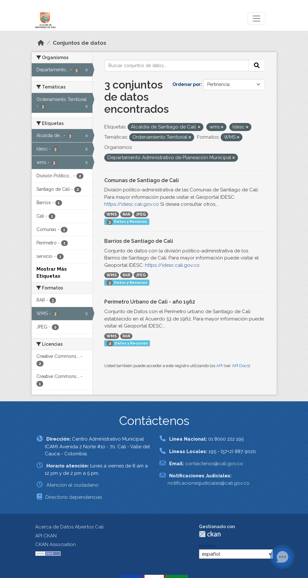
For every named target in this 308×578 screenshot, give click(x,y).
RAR (126, 214)
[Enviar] (257, 65)
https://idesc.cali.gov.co (131, 204)
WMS (112, 214)
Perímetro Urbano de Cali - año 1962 (149, 302)
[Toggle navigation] (256, 18)
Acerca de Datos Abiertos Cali (69, 527)
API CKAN (46, 536)
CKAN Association (55, 544)
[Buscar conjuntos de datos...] (176, 65)
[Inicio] (41, 43)
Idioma (207, 545)
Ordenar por (186, 84)
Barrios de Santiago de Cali (138, 241)
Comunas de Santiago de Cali (141, 180)
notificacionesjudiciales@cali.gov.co (208, 483)
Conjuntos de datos (79, 43)
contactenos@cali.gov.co (214, 463)
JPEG (141, 214)
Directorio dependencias (73, 497)
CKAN (210, 534)
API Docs (240, 365)
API (219, 365)
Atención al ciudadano (72, 485)
